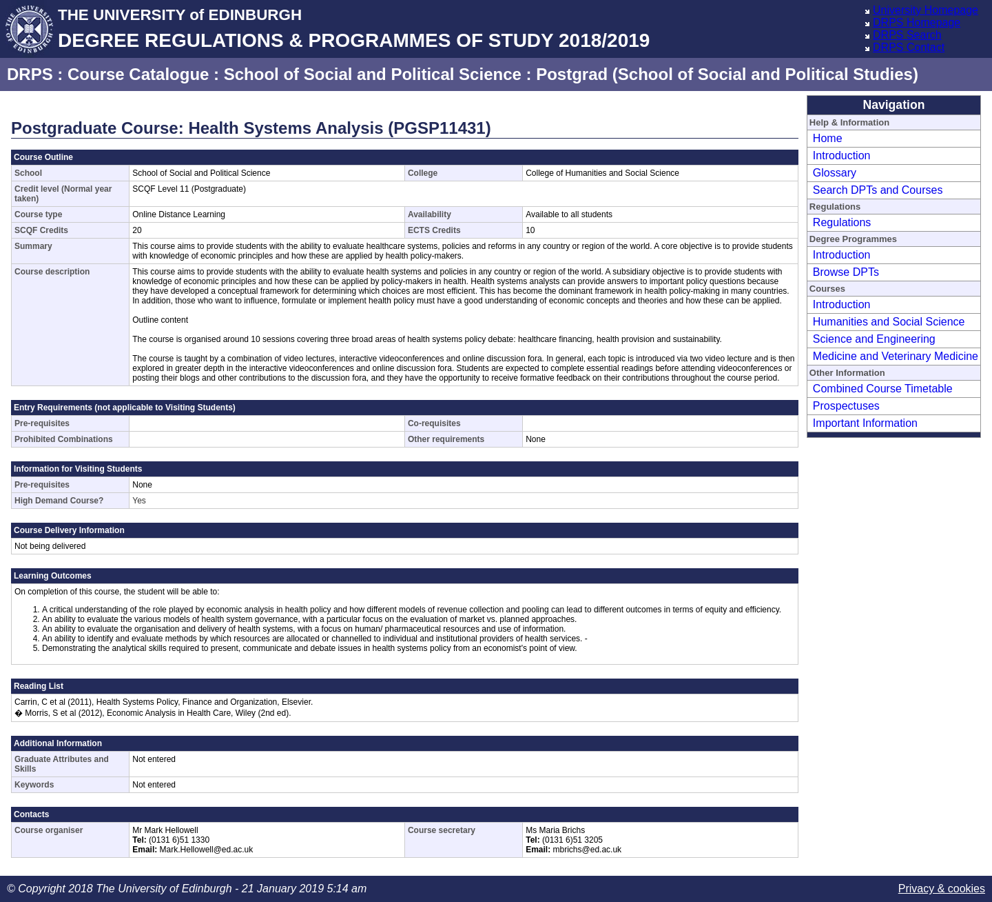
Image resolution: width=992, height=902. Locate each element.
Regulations (842, 222)
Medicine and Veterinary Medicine (895, 356)
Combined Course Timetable (883, 388)
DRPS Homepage (916, 22)
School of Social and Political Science (372, 74)
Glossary (834, 173)
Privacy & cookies (941, 888)
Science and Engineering (874, 339)
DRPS (30, 74)
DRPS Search (907, 35)
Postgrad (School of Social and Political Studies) (727, 74)
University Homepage (925, 10)
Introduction (842, 155)
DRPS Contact (908, 47)
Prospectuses (846, 406)
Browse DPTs (846, 272)
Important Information (865, 423)
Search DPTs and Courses (878, 190)
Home (828, 138)
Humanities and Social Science (889, 322)
